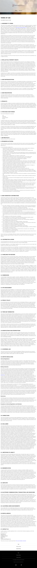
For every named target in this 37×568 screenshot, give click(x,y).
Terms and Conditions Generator (21, 540)
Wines (16, 10)
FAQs (18, 544)
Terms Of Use (18, 548)
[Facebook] (21, 565)
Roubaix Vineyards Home (18, 5)
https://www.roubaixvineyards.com (21, 27)
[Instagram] (16, 565)
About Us (20, 10)
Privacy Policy (18, 546)
